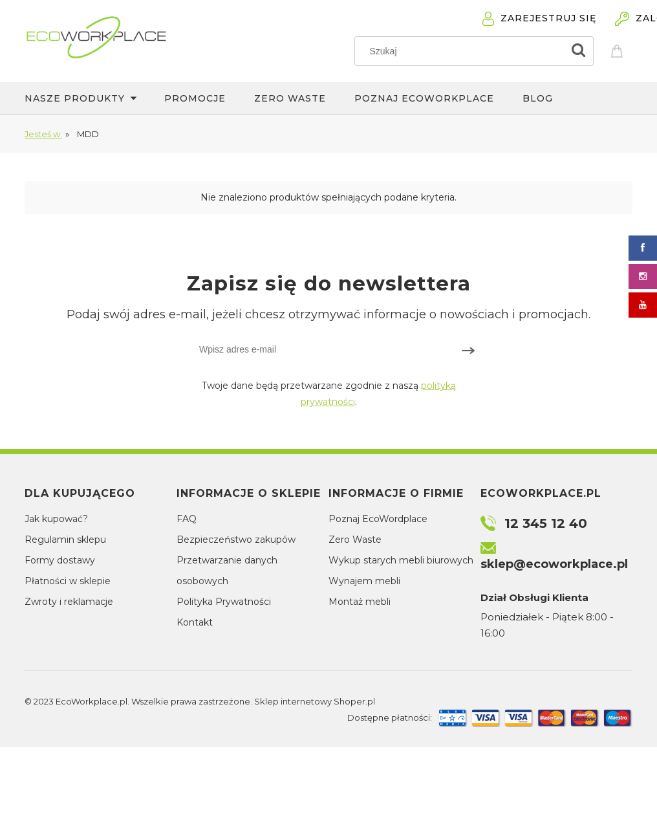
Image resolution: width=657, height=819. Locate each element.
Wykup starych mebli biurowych (400, 560)
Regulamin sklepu (65, 539)
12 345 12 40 (545, 523)
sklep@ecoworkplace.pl (554, 564)
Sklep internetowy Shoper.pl (314, 701)
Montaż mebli (359, 601)
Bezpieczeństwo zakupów (236, 539)
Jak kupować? (56, 519)
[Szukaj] (578, 51)
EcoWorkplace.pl (91, 701)
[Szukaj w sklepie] (462, 51)
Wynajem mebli (364, 581)
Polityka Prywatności (224, 601)
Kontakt (195, 622)
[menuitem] (94, 98)
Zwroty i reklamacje (69, 601)
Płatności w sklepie (68, 581)
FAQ (187, 519)
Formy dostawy (60, 560)
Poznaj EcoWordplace (377, 519)
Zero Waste (355, 539)
